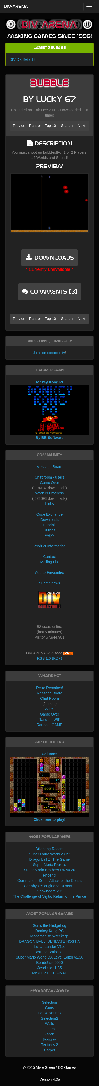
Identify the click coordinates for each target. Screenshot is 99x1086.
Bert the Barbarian (50, 952)
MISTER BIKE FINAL (49, 973)
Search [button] (67, 125)
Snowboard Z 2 (49, 891)
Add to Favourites (49, 572)
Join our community (49, 353)
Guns (49, 1008)
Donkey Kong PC (49, 931)
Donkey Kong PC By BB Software (50, 410)
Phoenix (49, 875)
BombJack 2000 (49, 962)
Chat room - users (49, 477)
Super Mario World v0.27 (49, 854)
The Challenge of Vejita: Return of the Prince (49, 896)
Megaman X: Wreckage (49, 936)
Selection (49, 1002)
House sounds (50, 1013)
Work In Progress (49, 493)
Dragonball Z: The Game (49, 859)
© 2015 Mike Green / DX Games (49, 1067)
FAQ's (50, 535)
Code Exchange (49, 514)
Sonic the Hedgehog (49, 925)
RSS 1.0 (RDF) (49, 658)
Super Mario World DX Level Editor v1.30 (49, 957)
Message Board (49, 467)
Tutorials (49, 525)
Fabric (49, 1034)
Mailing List (49, 562)
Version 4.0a (50, 1079)
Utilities (49, 530)
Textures (49, 1039)
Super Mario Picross (49, 865)
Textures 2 (49, 1045)
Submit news (49, 583)
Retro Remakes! (49, 688)
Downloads (49, 519)
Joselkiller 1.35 (49, 968)
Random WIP (49, 719)
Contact (49, 557)
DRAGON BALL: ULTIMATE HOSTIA (49, 941)
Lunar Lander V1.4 (49, 947)
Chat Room (49, 698)
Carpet (49, 1050)
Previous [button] (19, 125)
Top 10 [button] (50, 125)
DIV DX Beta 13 (23, 59)
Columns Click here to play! (50, 787)
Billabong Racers (50, 849)
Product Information (49, 546)
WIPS (49, 709)
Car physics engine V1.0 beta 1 (49, 886)
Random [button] (35, 125)
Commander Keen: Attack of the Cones (49, 880)
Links (49, 504)
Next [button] (82, 125)
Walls (49, 1023)
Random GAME (49, 725)
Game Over (49, 482)
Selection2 (49, 1018)
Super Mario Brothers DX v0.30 (49, 870)
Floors (49, 1029)
